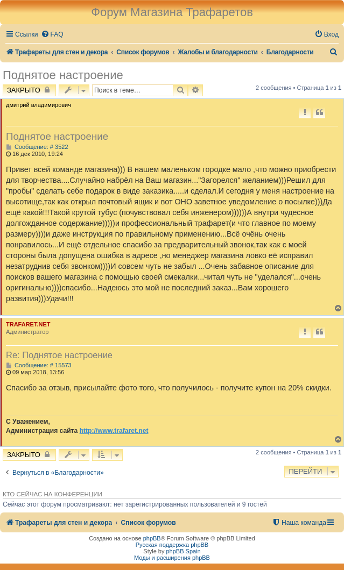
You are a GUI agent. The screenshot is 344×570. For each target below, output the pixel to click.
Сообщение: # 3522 (37, 147)
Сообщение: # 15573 (39, 365)
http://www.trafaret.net (114, 430)
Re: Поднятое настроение (59, 355)
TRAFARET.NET (28, 324)
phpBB (152, 538)
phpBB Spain (183, 551)
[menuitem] (52, 34)
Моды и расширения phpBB (172, 557)
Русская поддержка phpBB (172, 545)
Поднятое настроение (63, 75)
